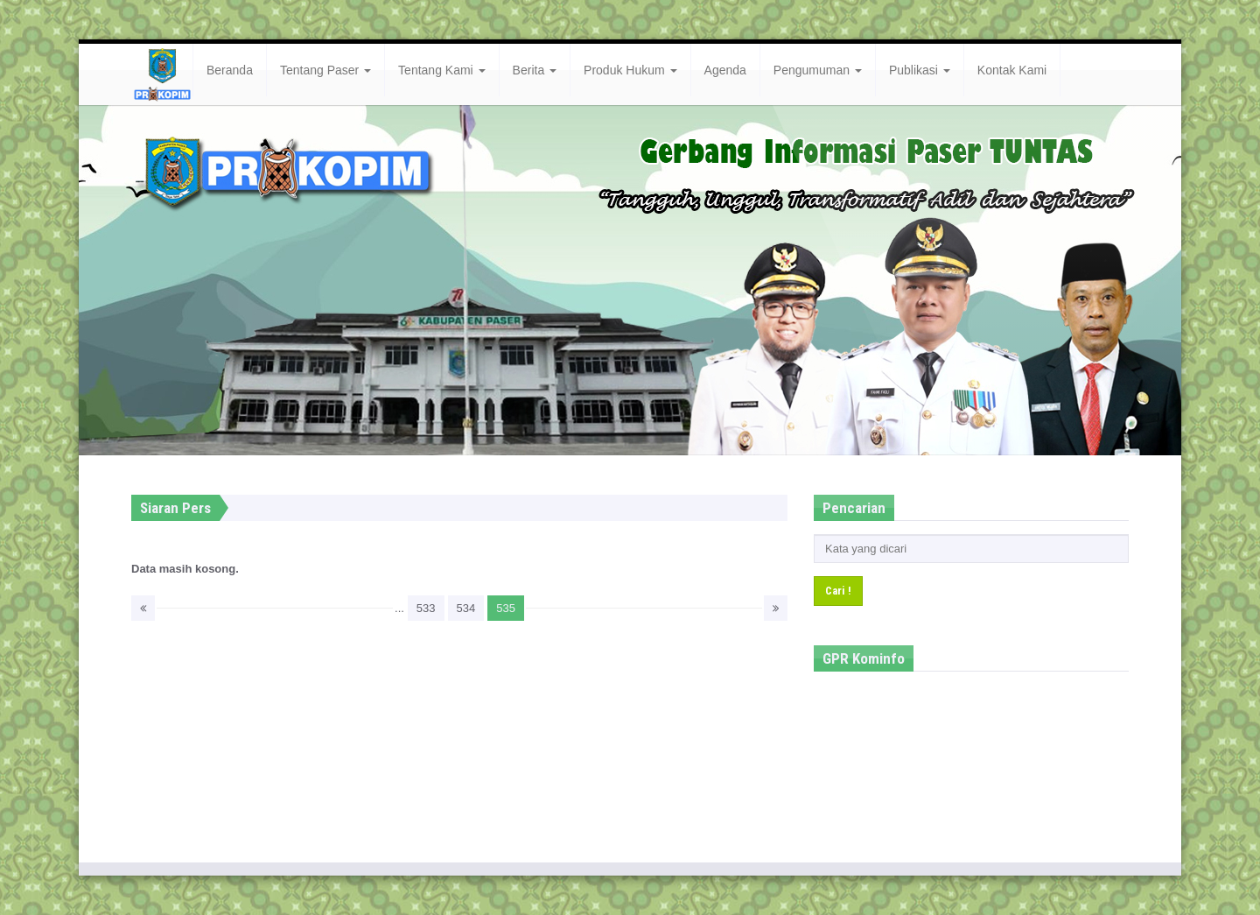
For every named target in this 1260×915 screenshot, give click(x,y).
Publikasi (919, 70)
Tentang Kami (442, 70)
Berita (534, 70)
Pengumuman (818, 70)
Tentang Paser (325, 70)
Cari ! (838, 590)
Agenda (725, 70)
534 (466, 608)
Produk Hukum (630, 70)
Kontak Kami (1011, 70)
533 (426, 608)
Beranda (229, 70)
